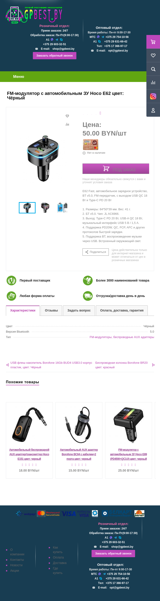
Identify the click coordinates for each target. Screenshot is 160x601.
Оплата (58, 557)
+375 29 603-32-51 (54, 44)
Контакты (17, 559)
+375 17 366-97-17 (115, 46)
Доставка (59, 563)
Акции (14, 570)
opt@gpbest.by (118, 50)
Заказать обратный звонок (54, 55)
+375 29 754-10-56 (117, 37)
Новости (16, 565)
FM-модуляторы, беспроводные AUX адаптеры (122, 337)
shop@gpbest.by (63, 48)
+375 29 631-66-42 (115, 41)
